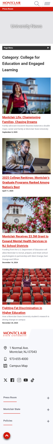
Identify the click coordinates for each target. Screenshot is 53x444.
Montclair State (11, 409)
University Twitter (5, 380)
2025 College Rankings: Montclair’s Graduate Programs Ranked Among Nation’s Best (25, 182)
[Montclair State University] (11, 3)
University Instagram (19, 380)
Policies (7, 420)
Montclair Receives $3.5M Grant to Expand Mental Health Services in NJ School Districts (25, 241)
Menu (47, 1)
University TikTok (32, 380)
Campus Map (15, 366)
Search (37, 1)
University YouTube (26, 380)
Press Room (7, 9)
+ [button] (48, 398)
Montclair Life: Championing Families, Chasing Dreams (21, 120)
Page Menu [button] (8, 48)
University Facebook (12, 380)
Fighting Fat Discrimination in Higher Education (22, 310)
